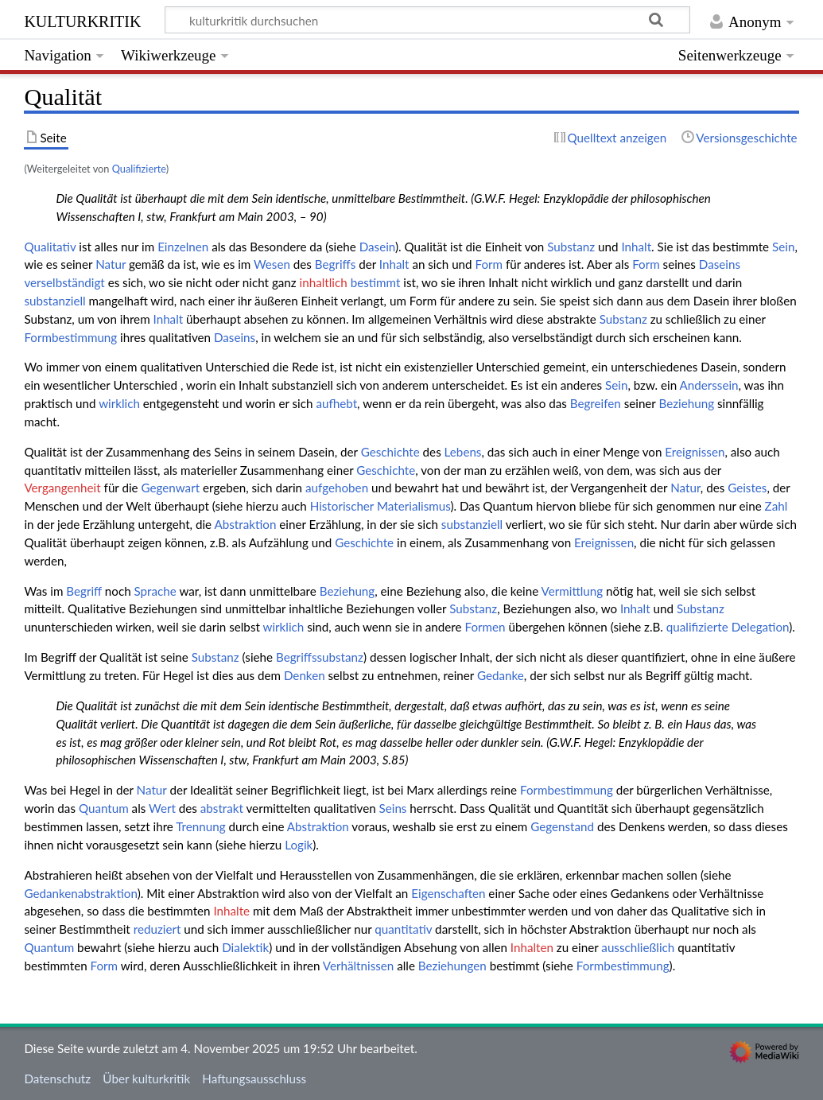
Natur (110, 264)
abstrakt (221, 808)
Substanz (571, 246)
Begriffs (335, 264)
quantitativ (403, 929)
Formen (485, 627)
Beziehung (686, 403)
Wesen (272, 264)
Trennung (200, 826)
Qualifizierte (139, 168)
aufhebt (336, 403)
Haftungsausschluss (254, 1078)
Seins (393, 808)
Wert (162, 808)
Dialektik (245, 947)
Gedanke (500, 675)
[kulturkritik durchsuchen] (427, 20)
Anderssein (709, 385)
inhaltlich (323, 282)
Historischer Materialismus (380, 506)
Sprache (155, 591)
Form (489, 264)
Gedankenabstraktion (80, 893)
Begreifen (595, 403)
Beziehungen (452, 965)
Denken (304, 675)
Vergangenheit (62, 487)
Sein (783, 246)
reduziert (157, 929)
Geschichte (390, 452)
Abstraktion (245, 524)
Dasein (377, 246)
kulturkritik (82, 19)
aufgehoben (336, 487)
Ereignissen (694, 452)
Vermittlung (573, 591)
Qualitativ (50, 246)
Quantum (104, 808)
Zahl (776, 506)
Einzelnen (182, 246)
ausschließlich (637, 947)
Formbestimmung (70, 337)
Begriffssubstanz (319, 657)
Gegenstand (562, 826)
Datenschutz (57, 1078)
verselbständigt (64, 282)
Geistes (747, 487)
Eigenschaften (448, 893)
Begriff (84, 591)
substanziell (54, 300)
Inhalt (636, 246)
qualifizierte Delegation (727, 627)
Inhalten (531, 947)
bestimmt (376, 282)
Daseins (719, 264)
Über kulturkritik (146, 1078)
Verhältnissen (358, 965)
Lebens (463, 452)
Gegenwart (171, 487)
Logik (299, 845)
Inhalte (231, 911)
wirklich (119, 403)
